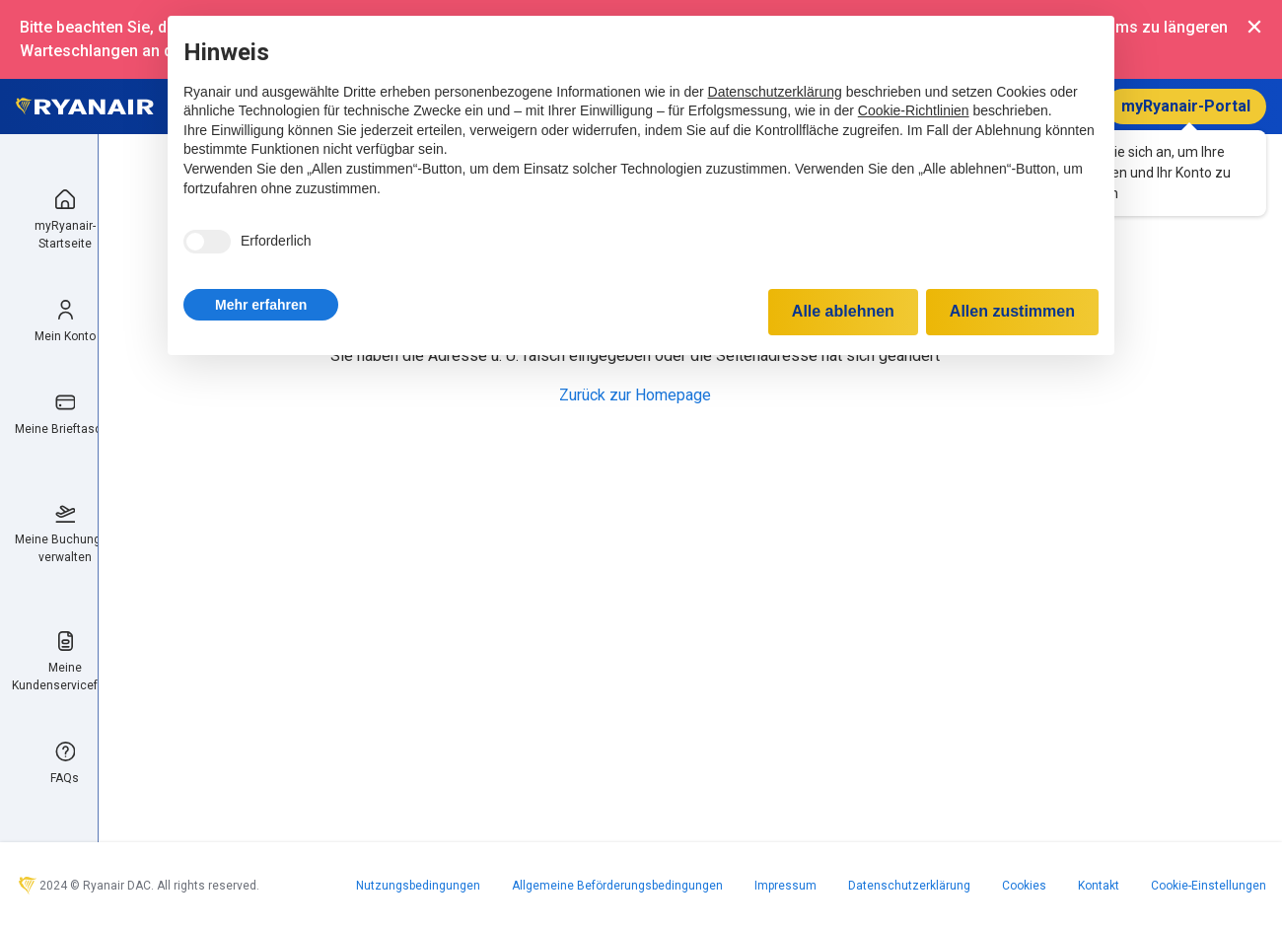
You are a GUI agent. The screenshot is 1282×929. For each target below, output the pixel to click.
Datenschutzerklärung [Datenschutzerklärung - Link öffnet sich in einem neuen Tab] (775, 92)
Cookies (1024, 886)
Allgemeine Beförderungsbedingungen (617, 886)
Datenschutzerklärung (909, 886)
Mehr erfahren (261, 305)
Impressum (785, 886)
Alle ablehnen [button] (843, 311)
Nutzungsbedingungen (418, 886)
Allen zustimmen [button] (1012, 311)
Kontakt (1098, 886)
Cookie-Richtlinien (913, 110)
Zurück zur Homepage (635, 395)
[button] (260, 305)
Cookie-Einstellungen (1208, 886)
